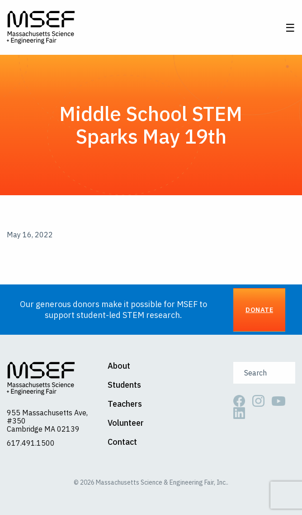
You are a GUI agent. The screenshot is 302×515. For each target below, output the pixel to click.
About (119, 366)
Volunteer (126, 423)
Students (124, 385)
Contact (122, 442)
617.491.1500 (31, 443)
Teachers (125, 404)
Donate (259, 309)
